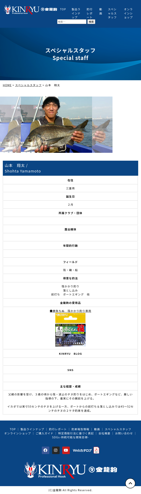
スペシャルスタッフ (112, 13)
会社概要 (104, 433)
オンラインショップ (128, 13)
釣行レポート (90, 13)
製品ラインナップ (76, 13)
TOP (63, 9)
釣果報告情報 (80, 429)
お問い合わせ (124, 433)
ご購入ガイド (44, 433)
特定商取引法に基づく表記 (76, 433)
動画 (100, 11)
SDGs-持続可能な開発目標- (70, 437)
